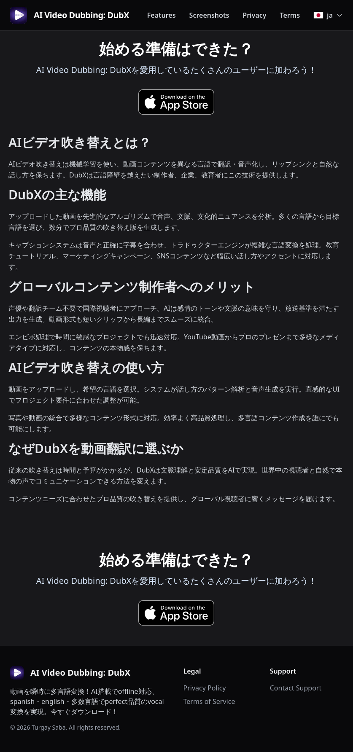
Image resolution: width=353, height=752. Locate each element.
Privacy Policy (204, 688)
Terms (290, 15)
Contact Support (295, 688)
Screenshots (209, 15)
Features (161, 15)
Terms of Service (209, 701)
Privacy (254, 15)
